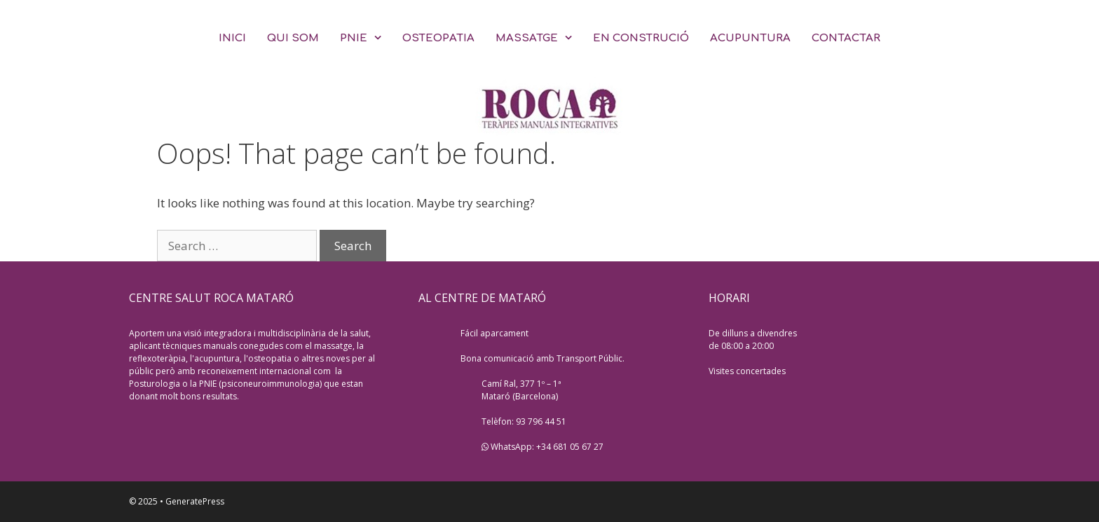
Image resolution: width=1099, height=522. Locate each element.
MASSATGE (539, 38)
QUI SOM (293, 38)
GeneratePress (194, 501)
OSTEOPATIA (438, 38)
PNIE (366, 38)
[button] (379, 38)
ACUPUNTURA (750, 38)
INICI (232, 38)
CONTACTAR (846, 38)
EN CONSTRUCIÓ (641, 38)
